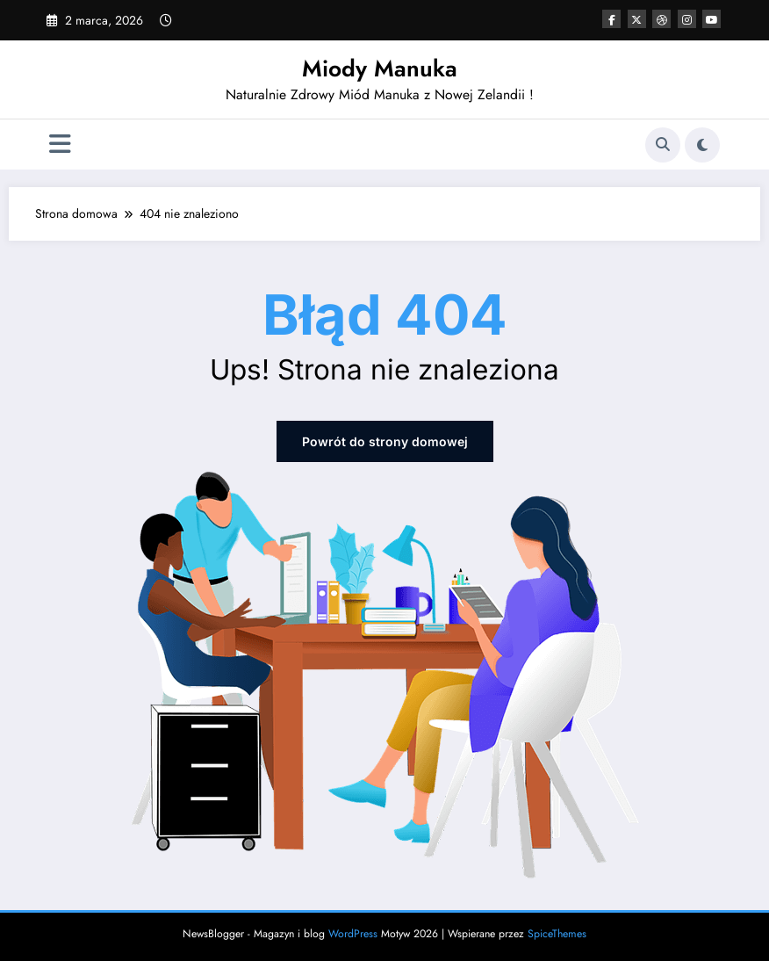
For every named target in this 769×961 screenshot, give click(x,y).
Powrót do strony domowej (385, 441)
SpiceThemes (557, 934)
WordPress (352, 934)
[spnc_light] (702, 145)
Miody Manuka (379, 68)
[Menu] (60, 144)
